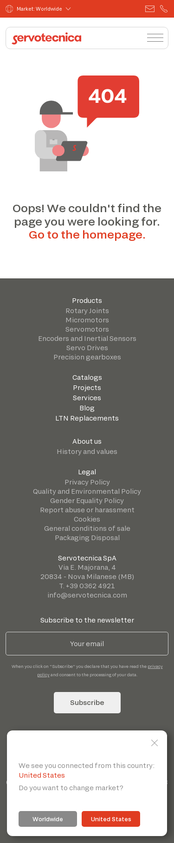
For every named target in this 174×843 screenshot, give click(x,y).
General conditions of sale (87, 528)
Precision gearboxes (87, 357)
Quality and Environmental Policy (87, 491)
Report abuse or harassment (87, 510)
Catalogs (87, 377)
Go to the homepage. (87, 234)
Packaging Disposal (87, 537)
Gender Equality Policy (87, 500)
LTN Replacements (87, 418)
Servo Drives (87, 348)
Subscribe (87, 702)
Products (87, 300)
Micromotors (87, 320)
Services (87, 398)
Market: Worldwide (34, 9)
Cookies (87, 519)
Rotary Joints (87, 311)
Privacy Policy (87, 482)
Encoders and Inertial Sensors (87, 338)
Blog (87, 408)
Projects (87, 387)
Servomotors (87, 329)
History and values (87, 451)
